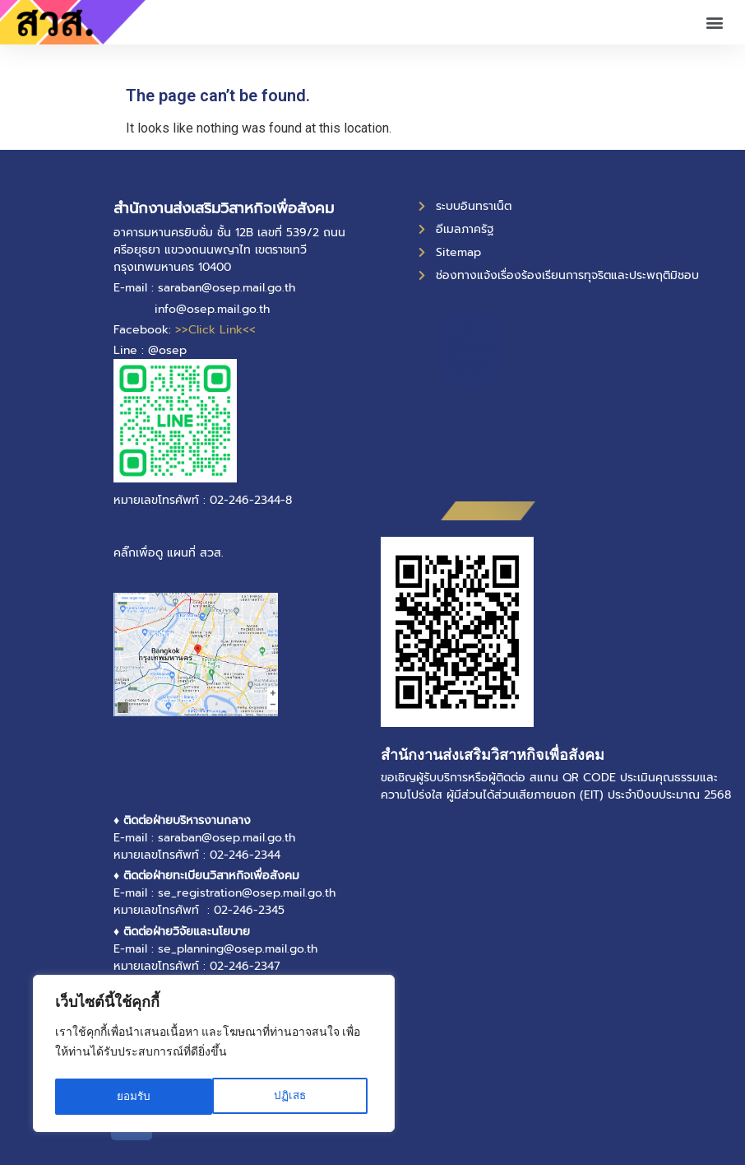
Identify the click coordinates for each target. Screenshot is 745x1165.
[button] (715, 22)
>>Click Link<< (215, 329)
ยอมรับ (294, 1096)
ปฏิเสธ (133, 1096)
